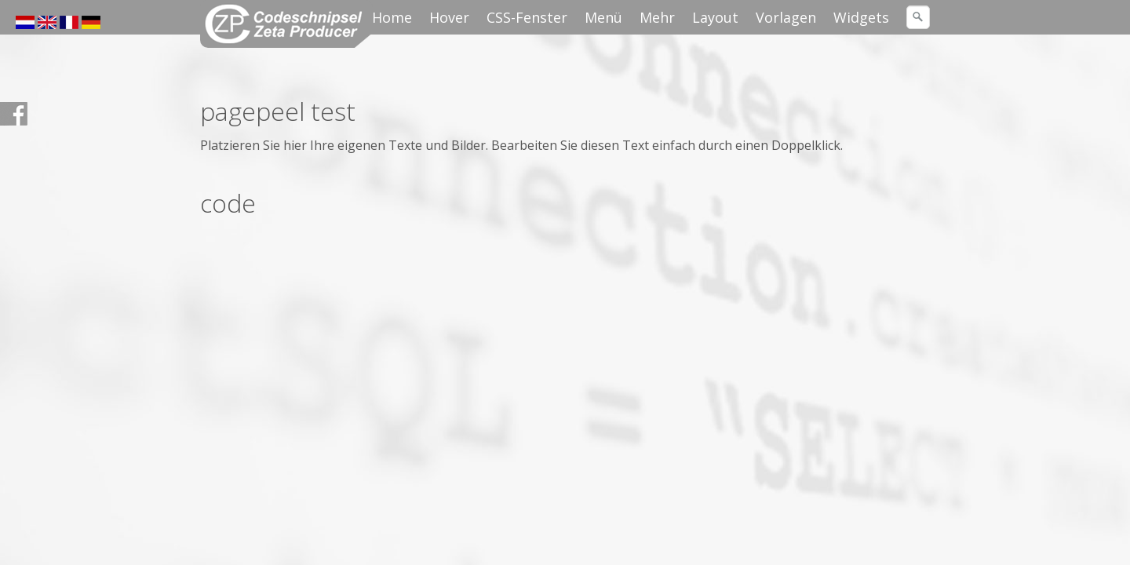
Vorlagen (786, 17)
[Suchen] (918, 17)
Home (392, 17)
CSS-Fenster (527, 17)
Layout (715, 17)
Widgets (861, 17)
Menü (603, 17)
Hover (449, 17)
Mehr (657, 17)
